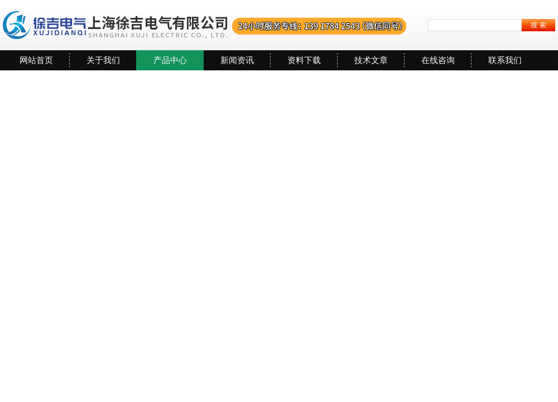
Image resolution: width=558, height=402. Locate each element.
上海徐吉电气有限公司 (205, 25)
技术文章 (371, 60)
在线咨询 (438, 60)
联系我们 (505, 60)
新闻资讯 (237, 60)
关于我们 (103, 60)
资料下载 (304, 60)
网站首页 (36, 60)
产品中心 (170, 60)
